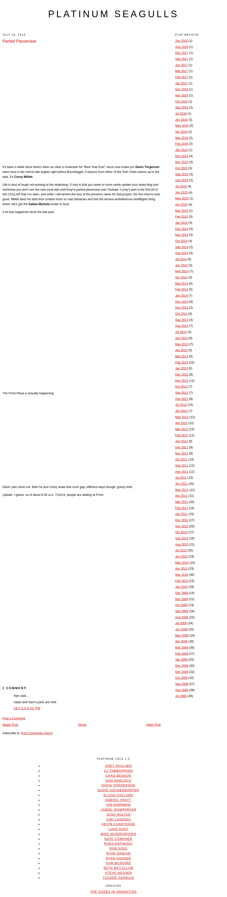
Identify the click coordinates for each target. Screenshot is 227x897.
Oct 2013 (181, 314)
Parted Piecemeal (19, 41)
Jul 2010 (181, 550)
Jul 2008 (181, 696)
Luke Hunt (118, 829)
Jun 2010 (181, 556)
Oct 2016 (181, 101)
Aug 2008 (181, 690)
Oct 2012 (181, 386)
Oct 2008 (181, 678)
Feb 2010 (181, 581)
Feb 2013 (181, 362)
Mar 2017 (181, 71)
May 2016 (182, 125)
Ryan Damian (118, 853)
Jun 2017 (181, 65)
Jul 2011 (181, 477)
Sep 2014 (181, 247)
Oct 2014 (181, 241)
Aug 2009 (181, 617)
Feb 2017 (181, 77)
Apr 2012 (181, 423)
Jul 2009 (181, 623)
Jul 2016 (181, 113)
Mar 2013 (181, 356)
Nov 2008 (181, 672)
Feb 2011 (181, 508)
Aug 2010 (181, 544)
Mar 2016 (181, 138)
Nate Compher (118, 839)
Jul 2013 (181, 332)
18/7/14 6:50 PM (27, 708)
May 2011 (182, 490)
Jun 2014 (181, 265)
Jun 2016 (181, 120)
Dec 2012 (181, 374)
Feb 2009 (181, 653)
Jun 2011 (181, 484)
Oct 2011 (181, 459)
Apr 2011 (181, 496)
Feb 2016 (181, 144)
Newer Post (10, 725)
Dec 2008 (181, 666)
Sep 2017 (181, 59)
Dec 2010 (181, 520)
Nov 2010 (181, 526)
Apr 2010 (181, 568)
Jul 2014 (181, 259)
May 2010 (182, 562)
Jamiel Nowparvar (118, 809)
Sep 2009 (181, 611)
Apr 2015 (181, 204)
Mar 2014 (181, 283)
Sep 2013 (181, 320)
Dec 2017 (181, 53)
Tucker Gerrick (118, 878)
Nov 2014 (181, 235)
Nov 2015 (181, 162)
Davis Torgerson (118, 785)
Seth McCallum (118, 868)
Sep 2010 (181, 538)
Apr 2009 (181, 641)
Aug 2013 (181, 326)
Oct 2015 (181, 168)
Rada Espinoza (118, 843)
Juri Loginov (118, 819)
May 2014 (182, 271)
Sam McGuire (118, 863)
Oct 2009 (181, 605)
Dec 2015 (181, 156)
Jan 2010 (181, 587)
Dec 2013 (181, 302)
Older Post (153, 725)
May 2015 (182, 198)
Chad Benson (118, 775)
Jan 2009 (181, 659)
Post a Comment (13, 718)
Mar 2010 (181, 575)
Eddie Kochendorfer (118, 790)
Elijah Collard (118, 795)
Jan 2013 (181, 368)
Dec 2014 (181, 229)
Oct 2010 (181, 532)
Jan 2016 (181, 150)
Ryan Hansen (118, 858)
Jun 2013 (181, 338)
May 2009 (182, 635)
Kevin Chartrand (118, 824)
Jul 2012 (181, 405)
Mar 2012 (181, 429)
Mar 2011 (181, 502)
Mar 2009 (181, 647)
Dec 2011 (181, 447)
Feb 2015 (181, 216)
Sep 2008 (181, 684)
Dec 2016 (181, 89)
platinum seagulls (113, 14)
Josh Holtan (118, 814)
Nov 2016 (181, 95)
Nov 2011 (181, 453)
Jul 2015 (181, 186)
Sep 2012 (181, 393)
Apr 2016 (181, 132)
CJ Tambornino (118, 771)
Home (82, 725)
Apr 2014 (181, 277)
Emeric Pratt (118, 800)
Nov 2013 (181, 307)
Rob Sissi (119, 848)
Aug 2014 (181, 253)
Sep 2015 (181, 174)
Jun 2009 (181, 629)
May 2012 (182, 417)
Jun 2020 (181, 41)
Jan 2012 (181, 441)
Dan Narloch (118, 780)
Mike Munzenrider (118, 834)
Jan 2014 (181, 295)
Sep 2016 (181, 107)
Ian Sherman (118, 804)
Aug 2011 (181, 471)
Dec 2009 (181, 593)
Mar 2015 (181, 211)
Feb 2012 (181, 435)
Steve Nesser (118, 873)
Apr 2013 (181, 350)
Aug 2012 (181, 399)
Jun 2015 (181, 192)
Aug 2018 (181, 47)
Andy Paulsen (118, 766)
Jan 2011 (181, 514)
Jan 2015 (181, 223)
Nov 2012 (181, 380)
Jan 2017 (181, 83)
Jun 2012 (181, 411)
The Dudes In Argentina (113, 892)
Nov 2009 (181, 599)
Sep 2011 (181, 465)
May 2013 (182, 344)
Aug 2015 (181, 180)
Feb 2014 (181, 289)
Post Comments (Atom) (37, 733)
